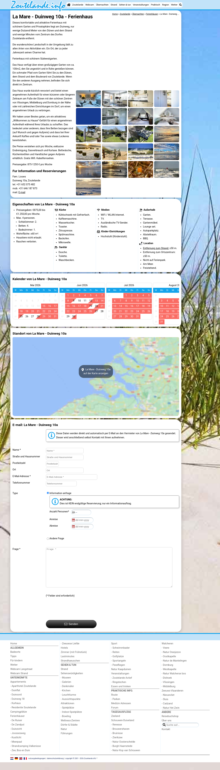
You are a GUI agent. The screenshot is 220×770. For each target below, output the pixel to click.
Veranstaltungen (141, 4)
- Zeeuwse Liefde (70, 651)
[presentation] (72, 616)
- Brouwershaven (120, 736)
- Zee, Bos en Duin (20, 758)
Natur (64, 736)
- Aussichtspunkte (70, 706)
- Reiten (115, 659)
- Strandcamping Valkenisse (25, 753)
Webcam (89, 4)
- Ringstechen (118, 689)
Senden (71, 631)
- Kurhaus (15, 710)
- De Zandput (17, 732)
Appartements (18, 689)
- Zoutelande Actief (121, 685)
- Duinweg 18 (17, 706)
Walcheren (167, 651)
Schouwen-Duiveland (122, 728)
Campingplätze (18, 719)
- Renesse (116, 732)
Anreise (54, 519)
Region (165, 4)
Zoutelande (77, 4)
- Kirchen (65, 698)
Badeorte (15, 659)
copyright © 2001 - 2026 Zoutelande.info (80, 766)
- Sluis (165, 707)
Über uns (167, 728)
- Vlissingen (168, 689)
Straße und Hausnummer (26, 456)
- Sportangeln (118, 668)
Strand (114, 4)
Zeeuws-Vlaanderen (172, 698)
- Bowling (66, 724)
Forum (114, 715)
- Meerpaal (16, 749)
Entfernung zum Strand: (156, 248)
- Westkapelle (169, 677)
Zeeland (115, 723)
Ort (14, 469)
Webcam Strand (19, 681)
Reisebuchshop (170, 724)
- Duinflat (15, 698)
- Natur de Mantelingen (174, 668)
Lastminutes (67, 664)
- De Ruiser (16, 728)
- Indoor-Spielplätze (71, 719)
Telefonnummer (21, 482)
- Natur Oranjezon (171, 659)
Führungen (67, 741)
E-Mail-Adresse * (22, 476)
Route (114, 702)
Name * (17, 449)
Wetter (174, 4)
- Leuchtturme (68, 702)
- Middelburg (168, 694)
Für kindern (16, 668)
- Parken (115, 706)
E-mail (22, 192)
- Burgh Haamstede (121, 753)
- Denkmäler (67, 694)
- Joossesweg (17, 740)
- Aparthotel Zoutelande (23, 693)
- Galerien (66, 689)
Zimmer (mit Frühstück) (74, 659)
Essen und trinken (121, 694)
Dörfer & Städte (69, 732)
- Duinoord (16, 702)
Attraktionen (67, 711)
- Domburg (167, 672)
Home (13, 651)
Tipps (13, 664)
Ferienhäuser (17, 723)
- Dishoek (167, 685)
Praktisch (155, 4)
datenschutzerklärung (55, 766)
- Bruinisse (117, 740)
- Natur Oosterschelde (123, 749)
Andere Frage (57, 538)
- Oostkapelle (169, 664)
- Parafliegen (118, 672)
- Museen (66, 685)
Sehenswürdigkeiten (72, 681)
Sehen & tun (125, 4)
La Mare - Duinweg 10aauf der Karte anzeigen (96, 371)
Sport (114, 651)
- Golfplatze (117, 664)
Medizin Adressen (121, 711)
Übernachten (102, 4)
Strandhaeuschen (70, 668)
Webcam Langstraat (21, 676)
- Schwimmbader (120, 655)
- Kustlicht (15, 745)
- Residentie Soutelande (23, 715)
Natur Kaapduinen (121, 677)
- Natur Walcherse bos (174, 681)
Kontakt (166, 737)
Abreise (54, 525)
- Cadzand (167, 711)
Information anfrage (60, 493)
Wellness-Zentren (70, 728)
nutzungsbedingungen (36, 766)
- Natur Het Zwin (171, 715)
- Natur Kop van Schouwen (125, 758)
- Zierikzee (116, 745)
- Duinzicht (16, 736)
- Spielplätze (67, 715)
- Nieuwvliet (168, 702)
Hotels (64, 655)
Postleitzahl (19, 463)
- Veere (165, 655)
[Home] (68, 4)
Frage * (16, 549)
